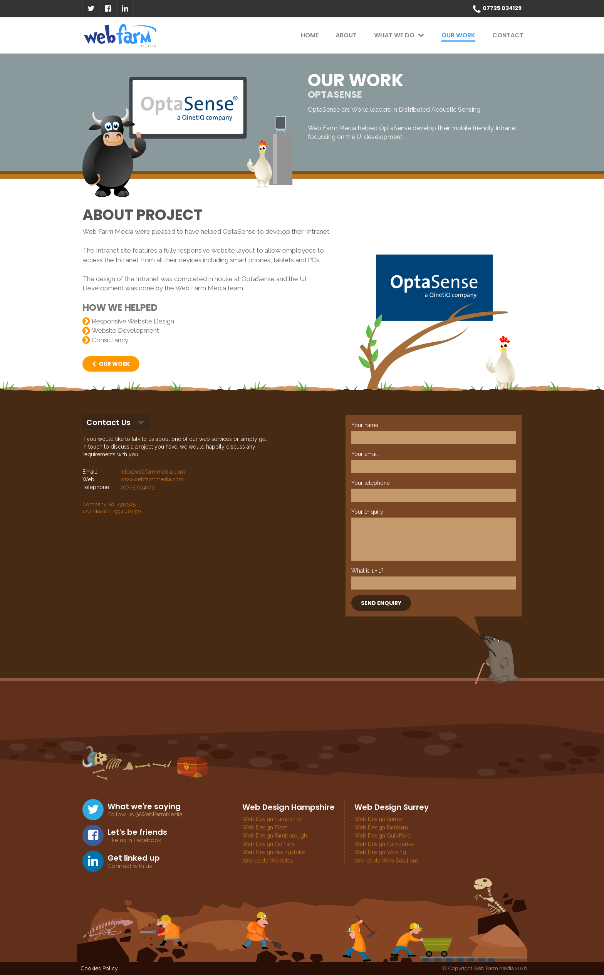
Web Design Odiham (268, 844)
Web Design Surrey (378, 819)
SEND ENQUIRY (381, 603)
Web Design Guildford (382, 836)
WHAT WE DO (399, 35)
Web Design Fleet (264, 827)
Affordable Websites (267, 861)
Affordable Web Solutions (386, 861)
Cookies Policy (99, 968)
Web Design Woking (380, 852)
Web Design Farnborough (274, 836)
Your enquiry (367, 512)
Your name (364, 425)
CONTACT (507, 35)
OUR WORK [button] (111, 364)
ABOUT (346, 35)
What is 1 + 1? (367, 571)
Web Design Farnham (381, 827)
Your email (364, 454)
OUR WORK (458, 35)
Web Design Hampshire (272, 819)
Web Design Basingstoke (273, 852)
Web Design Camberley (384, 844)
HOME (310, 35)
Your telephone (370, 483)
